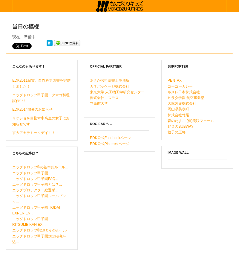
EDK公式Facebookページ (110, 138)
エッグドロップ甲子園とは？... (37, 184)
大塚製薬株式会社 (182, 103)
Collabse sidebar (6, 6)
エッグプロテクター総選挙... (35, 190)
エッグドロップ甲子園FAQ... (35, 179)
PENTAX (175, 80)
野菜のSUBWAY (181, 126)
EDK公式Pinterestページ (109, 144)
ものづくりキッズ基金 (119, 6)
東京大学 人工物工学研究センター (117, 92)
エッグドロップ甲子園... (31, 173)
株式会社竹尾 (178, 115)
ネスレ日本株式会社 (184, 92)
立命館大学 (99, 103)
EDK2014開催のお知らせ (32, 109)
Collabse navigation (233, 6)
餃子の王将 (177, 132)
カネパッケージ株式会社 (109, 86)
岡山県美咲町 (178, 109)
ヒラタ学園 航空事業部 (186, 98)
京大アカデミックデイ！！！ (35, 133)
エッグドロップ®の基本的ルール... (40, 167)
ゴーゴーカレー (180, 86)
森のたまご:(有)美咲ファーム (191, 121)
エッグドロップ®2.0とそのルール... (41, 230)
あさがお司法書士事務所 (109, 80)
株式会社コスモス (104, 98)
